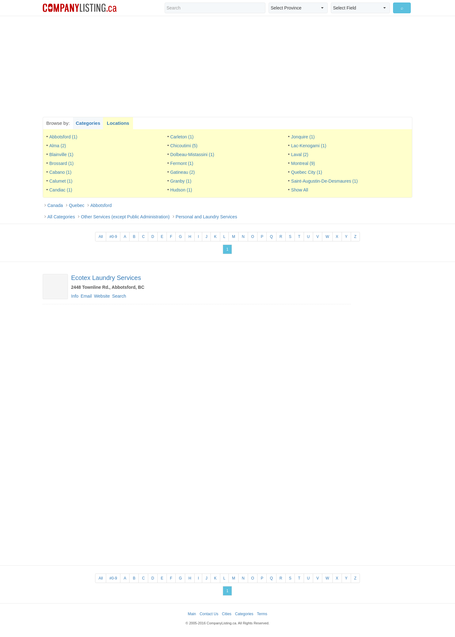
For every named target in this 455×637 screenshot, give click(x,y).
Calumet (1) (60, 181)
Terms (262, 614)
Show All (299, 189)
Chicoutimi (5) (183, 145)
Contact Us (209, 614)
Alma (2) (57, 145)
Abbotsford (101, 205)
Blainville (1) (61, 154)
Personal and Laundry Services (206, 216)
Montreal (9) (303, 163)
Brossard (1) (61, 163)
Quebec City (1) (306, 172)
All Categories (61, 216)
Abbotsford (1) (63, 136)
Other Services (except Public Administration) (125, 216)
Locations (118, 123)
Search (119, 296)
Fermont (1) (181, 163)
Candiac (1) (60, 189)
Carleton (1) (182, 136)
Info (74, 296)
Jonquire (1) (303, 136)
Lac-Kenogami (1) (308, 145)
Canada (55, 205)
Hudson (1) (181, 189)
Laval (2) (299, 154)
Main (192, 614)
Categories (88, 123)
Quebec (76, 205)
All (101, 236)
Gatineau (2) (182, 172)
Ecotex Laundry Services (106, 277)
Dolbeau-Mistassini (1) (192, 154)
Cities (226, 614)
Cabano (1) (60, 172)
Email (86, 296)
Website (102, 296)
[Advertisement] (227, 66)
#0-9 (113, 236)
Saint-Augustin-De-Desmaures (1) (324, 181)
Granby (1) (180, 181)
